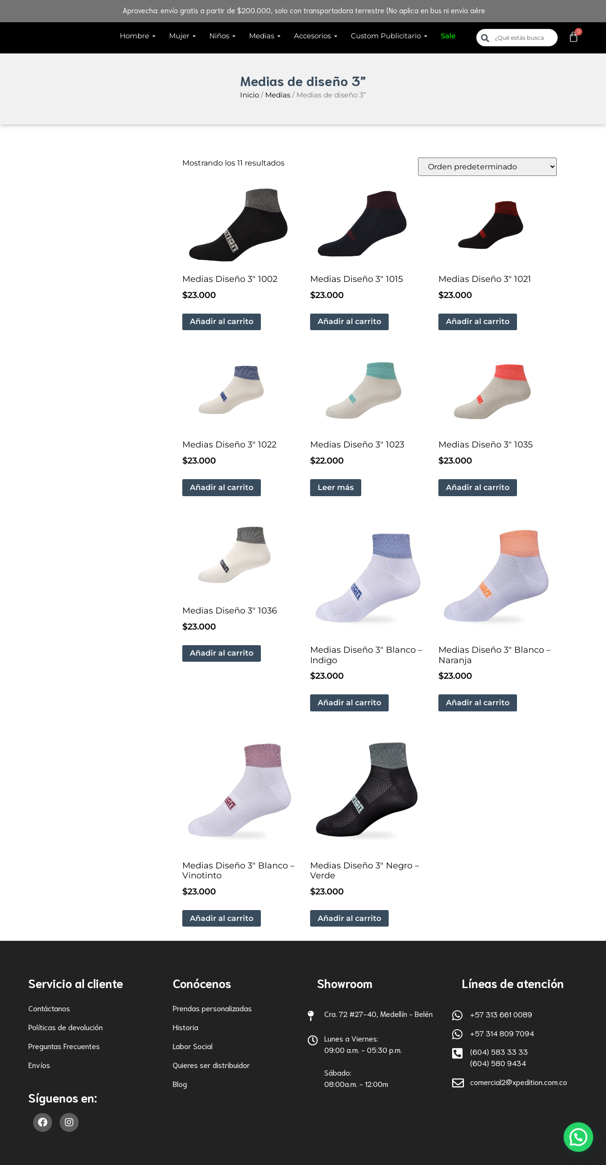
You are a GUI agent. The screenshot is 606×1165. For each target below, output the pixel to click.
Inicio (249, 95)
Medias (277, 95)
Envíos (39, 1064)
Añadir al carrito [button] (221, 321)
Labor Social (193, 1046)
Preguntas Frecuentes (64, 1046)
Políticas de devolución (65, 1027)
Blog (180, 1083)
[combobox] (517, 37)
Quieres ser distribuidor (211, 1064)
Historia (185, 1027)
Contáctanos (49, 1008)
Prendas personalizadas (212, 1008)
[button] (581, 1144)
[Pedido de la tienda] (487, 167)
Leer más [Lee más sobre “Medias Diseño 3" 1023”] (336, 487)
